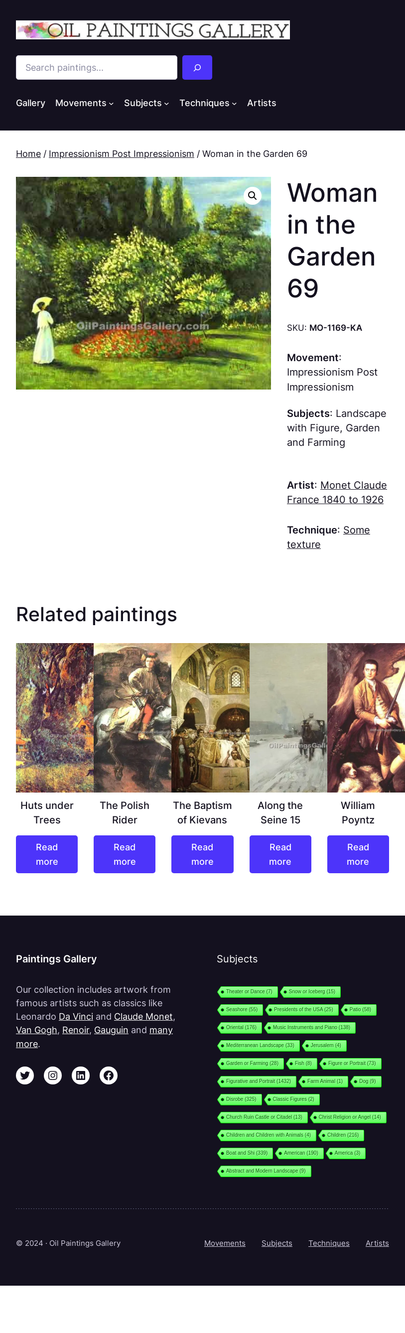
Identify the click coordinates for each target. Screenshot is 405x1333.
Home (28, 153)
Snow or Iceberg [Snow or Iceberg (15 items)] (312, 991)
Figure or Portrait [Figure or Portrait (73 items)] (352, 1063)
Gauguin (111, 1030)
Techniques (329, 1243)
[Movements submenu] (111, 103)
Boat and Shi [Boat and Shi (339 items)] (247, 1153)
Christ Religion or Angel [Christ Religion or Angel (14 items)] (350, 1117)
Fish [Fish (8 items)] (303, 1063)
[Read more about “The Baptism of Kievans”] (202, 854)
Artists (377, 1243)
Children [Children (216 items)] (343, 1135)
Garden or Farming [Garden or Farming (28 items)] (252, 1063)
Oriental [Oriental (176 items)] (241, 1027)
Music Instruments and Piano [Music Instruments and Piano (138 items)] (311, 1027)
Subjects (277, 1243)
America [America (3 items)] (348, 1153)
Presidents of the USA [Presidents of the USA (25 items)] (303, 1009)
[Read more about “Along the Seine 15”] (280, 854)
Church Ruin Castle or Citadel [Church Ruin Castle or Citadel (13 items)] (264, 1117)
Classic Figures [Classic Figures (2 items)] (293, 1099)
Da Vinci (76, 1016)
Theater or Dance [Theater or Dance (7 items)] (249, 991)
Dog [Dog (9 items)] (367, 1081)
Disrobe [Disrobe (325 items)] (241, 1099)
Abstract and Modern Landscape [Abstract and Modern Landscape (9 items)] (266, 1171)
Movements (225, 1243)
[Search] (197, 67)
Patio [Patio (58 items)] (360, 1009)
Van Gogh (36, 1030)
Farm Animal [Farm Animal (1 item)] (325, 1081)
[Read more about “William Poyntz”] (358, 854)
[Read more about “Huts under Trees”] (47, 854)
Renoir (75, 1030)
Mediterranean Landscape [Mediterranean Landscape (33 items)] (260, 1045)
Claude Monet (143, 1016)
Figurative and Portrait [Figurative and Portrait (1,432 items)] (258, 1081)
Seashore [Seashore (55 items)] (242, 1009)
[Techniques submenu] (234, 103)
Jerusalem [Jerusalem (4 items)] (326, 1045)
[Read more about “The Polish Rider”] (124, 854)
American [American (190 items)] (301, 1153)
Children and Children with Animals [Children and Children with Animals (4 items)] (268, 1135)
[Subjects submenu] (166, 103)
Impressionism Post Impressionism (121, 153)
